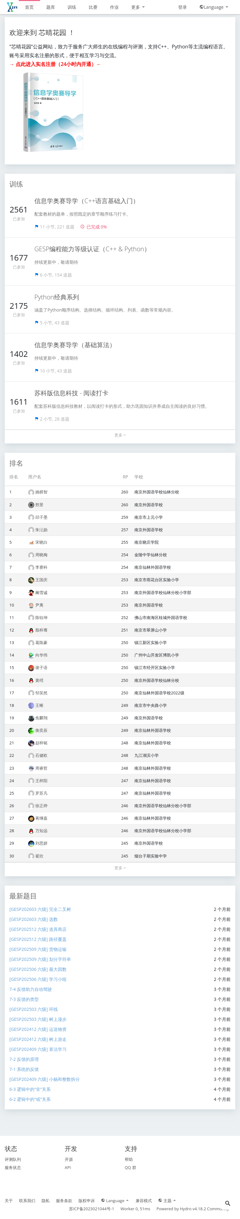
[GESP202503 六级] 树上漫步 (38, 1019)
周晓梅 (41, 554)
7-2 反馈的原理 (24, 1059)
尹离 (39, 605)
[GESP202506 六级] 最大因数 (38, 969)
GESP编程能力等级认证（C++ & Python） (92, 249)
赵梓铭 (41, 743)
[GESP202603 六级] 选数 (33, 919)
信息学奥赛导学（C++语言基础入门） (86, 201)
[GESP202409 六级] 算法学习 (38, 1049)
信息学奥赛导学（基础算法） (75, 345)
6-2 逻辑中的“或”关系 (30, 1099)
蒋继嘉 (41, 818)
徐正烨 (41, 805)
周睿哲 (41, 768)
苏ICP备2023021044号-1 (91, 1209)
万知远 (41, 830)
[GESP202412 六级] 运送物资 (38, 1029)
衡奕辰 (41, 730)
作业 (114, 7)
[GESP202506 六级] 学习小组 (38, 979)
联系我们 (27, 1200)
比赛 (93, 7)
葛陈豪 (41, 642)
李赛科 (41, 567)
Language (214, 7)
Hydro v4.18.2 (193, 1209)
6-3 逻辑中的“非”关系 (30, 1089)
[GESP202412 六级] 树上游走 (38, 1039)
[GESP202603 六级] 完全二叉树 (40, 909)
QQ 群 (130, 1167)
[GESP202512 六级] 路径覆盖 (38, 939)
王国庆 (41, 579)
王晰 (39, 705)
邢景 (39, 504)
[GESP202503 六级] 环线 (33, 1009)
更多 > (120, 435)
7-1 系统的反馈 (24, 1069)
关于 (9, 1200)
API (68, 1167)
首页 (29, 7)
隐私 (46, 1200)
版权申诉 (86, 1200)
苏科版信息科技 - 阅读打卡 (71, 393)
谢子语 (41, 667)
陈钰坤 (41, 617)
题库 (50, 7)
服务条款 (64, 1200)
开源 (69, 1159)
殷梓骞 (41, 630)
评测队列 (13, 1159)
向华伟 (41, 655)
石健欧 (41, 755)
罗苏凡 (41, 793)
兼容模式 (144, 1200)
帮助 (129, 1159)
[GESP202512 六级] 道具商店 (38, 929)
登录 (182, 7)
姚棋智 (41, 492)
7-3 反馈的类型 (24, 999)
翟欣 (39, 856)
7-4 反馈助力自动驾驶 (30, 989)
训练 (72, 7)
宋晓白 (41, 542)
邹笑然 (41, 693)
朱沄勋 (41, 529)
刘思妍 (41, 843)
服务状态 (13, 1167)
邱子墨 (41, 517)
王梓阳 (41, 780)
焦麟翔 (41, 718)
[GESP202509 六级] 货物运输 (38, 949)
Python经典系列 (56, 297)
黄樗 (39, 680)
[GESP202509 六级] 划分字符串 (40, 959)
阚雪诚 (41, 592)
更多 (138, 7)
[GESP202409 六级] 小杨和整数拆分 (44, 1079)
